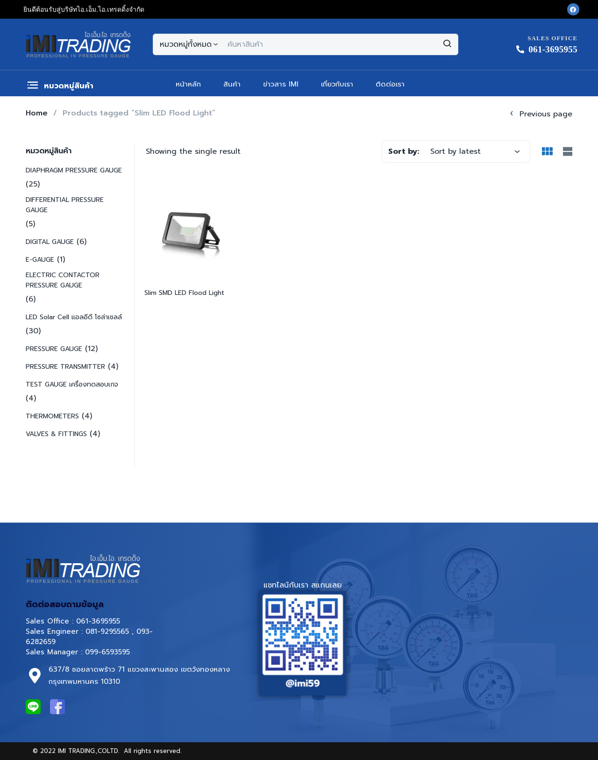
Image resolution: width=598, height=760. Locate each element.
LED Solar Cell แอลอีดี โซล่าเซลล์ (74, 317)
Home (37, 113)
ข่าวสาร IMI (281, 84)
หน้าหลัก (188, 84)
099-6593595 (109, 652)
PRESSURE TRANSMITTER (65, 367)
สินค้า (232, 84)
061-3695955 (98, 621)
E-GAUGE (40, 260)
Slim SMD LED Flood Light (184, 293)
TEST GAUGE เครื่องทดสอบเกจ (72, 384)
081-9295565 (107, 631)
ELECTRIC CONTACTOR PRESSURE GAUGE (63, 280)
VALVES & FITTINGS (56, 434)
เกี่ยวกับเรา (337, 84)
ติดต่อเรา (390, 84)
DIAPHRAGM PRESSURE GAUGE (74, 170)
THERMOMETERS (52, 416)
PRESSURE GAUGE (54, 349)
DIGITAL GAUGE (50, 242)
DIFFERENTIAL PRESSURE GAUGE (65, 205)
